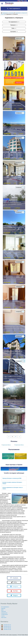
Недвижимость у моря (8, 456)
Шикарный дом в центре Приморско (12, 351)
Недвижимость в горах (21, 456)
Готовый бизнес (4, 614)
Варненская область (19, 444)
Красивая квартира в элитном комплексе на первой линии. (14, 252)
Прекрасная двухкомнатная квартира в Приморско (14, 301)
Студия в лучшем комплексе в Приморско (13, 376)
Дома (2, 609)
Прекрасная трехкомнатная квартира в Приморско (14, 277)
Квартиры (3, 608)
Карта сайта (3, 617)
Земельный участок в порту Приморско (12, 202)
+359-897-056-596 (7, 627)
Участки (3, 616)
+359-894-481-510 (7, 624)
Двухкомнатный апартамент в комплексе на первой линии (14, 426)
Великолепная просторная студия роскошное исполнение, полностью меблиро (14, 326)
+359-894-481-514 (7, 626)
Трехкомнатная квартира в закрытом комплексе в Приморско (14, 53)
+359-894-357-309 (7, 629)
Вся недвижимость (5, 606)
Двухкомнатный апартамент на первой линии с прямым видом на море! (14, 227)
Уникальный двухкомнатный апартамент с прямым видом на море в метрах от (14, 128)
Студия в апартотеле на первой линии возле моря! (14, 152)
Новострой (3, 611)
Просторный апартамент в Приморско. (12, 103)
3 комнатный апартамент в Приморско (12, 177)
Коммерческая (4, 612)
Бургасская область (6, 444)
